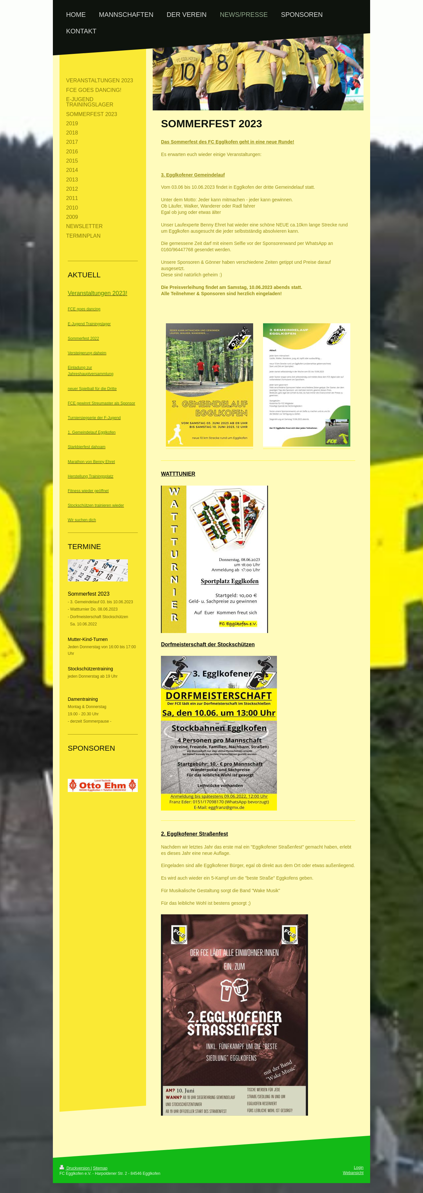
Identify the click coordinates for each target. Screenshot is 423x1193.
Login (359, 1167)
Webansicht (353, 1173)
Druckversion (75, 1168)
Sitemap (100, 1168)
